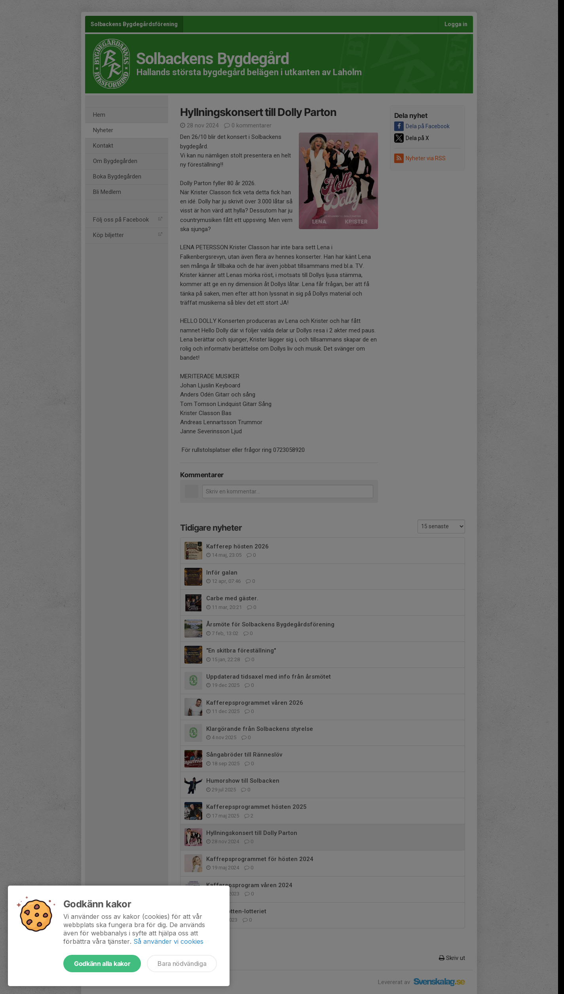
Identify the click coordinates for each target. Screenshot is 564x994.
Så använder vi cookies (168, 941)
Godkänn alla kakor (102, 963)
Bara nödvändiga (182, 963)
